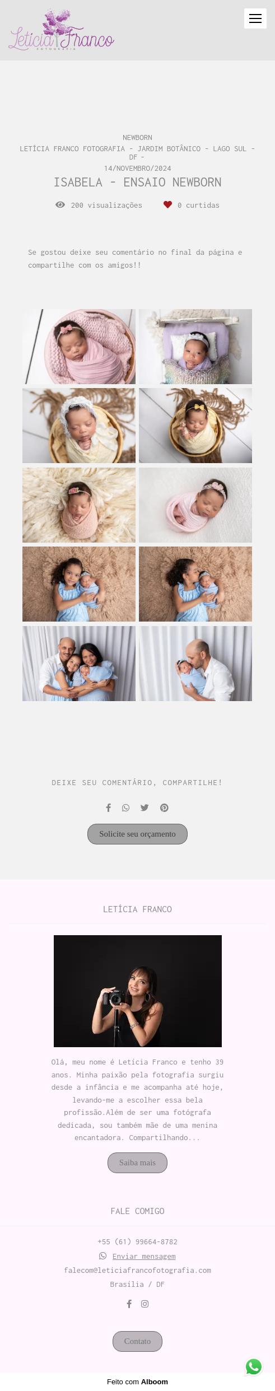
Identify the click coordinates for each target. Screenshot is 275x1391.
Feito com (137, 1382)
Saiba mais (137, 1162)
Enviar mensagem (144, 1256)
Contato (137, 1341)
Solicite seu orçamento (137, 833)
